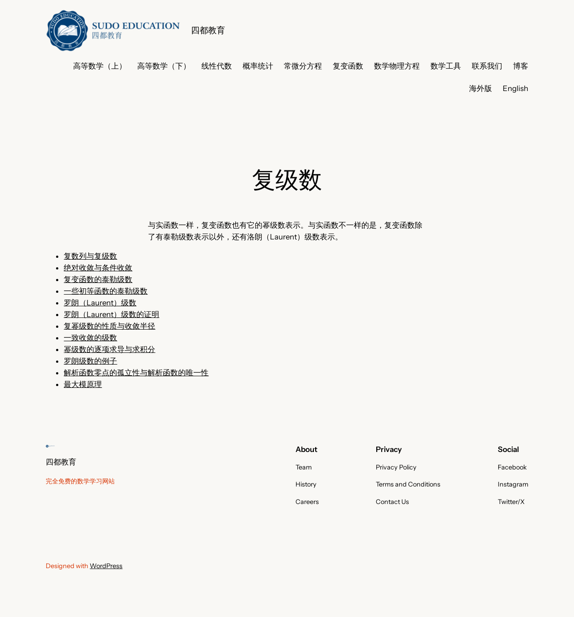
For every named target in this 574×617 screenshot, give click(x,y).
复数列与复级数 (90, 256)
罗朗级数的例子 (90, 360)
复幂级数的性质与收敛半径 (109, 326)
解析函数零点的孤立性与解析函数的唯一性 (136, 372)
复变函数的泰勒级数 (98, 279)
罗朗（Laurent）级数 (100, 302)
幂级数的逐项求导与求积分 (109, 349)
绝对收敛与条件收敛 (98, 267)
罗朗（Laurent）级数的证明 (111, 314)
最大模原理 (83, 384)
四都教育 (208, 30)
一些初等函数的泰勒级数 (106, 291)
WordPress (106, 566)
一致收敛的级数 (90, 337)
